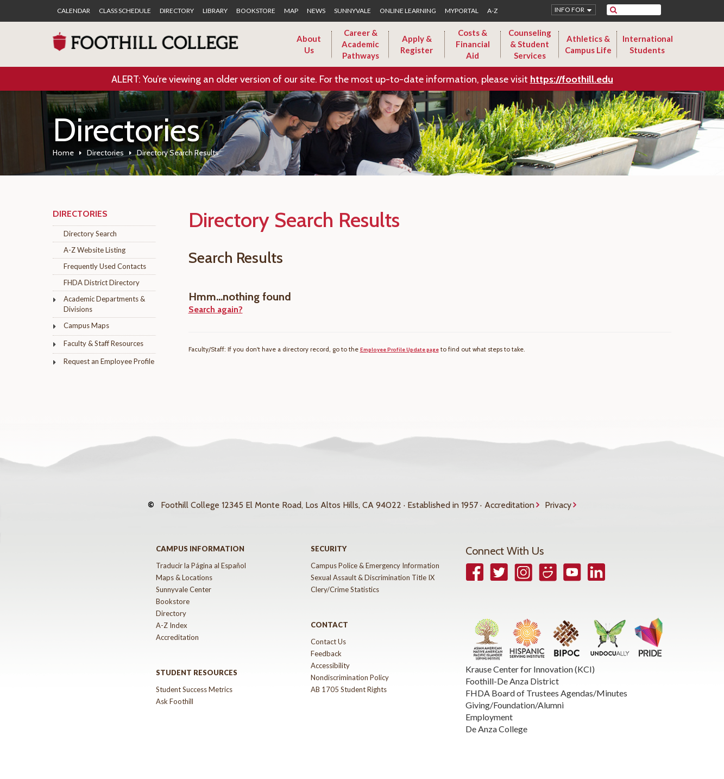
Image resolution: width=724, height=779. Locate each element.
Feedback (326, 642)
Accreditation (509, 499)
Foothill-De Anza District (512, 670)
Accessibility (330, 654)
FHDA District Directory (102, 282)
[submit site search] (613, 9)
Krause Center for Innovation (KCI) (530, 658)
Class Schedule (125, 11)
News (316, 11)
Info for (569, 9)
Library (215, 11)
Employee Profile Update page (399, 350)
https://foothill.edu (571, 79)
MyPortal (462, 11)
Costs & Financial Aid (473, 44)
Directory (177, 11)
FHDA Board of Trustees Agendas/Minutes (546, 682)
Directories (105, 153)
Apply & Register (416, 44)
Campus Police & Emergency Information (375, 554)
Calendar (73, 11)
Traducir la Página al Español (201, 554)
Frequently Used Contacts (105, 266)
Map (291, 11)
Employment (489, 706)
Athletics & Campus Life (588, 44)
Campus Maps (86, 325)
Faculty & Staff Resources (103, 343)
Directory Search (90, 233)
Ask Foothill (174, 690)
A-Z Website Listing (94, 250)
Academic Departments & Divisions (104, 303)
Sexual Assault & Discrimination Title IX (373, 566)
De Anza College (496, 718)
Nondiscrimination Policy (350, 666)
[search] (640, 9)
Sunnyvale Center (183, 578)
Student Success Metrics (194, 678)
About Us (309, 44)
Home (63, 153)
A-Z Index (171, 614)
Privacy (558, 499)
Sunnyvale (352, 11)
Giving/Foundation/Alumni (514, 694)
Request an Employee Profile (109, 361)
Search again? (215, 309)
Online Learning (408, 11)
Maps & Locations (184, 566)
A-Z (492, 11)
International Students (647, 44)
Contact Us (328, 630)
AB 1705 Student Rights (349, 678)
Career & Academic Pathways (360, 44)
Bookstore (255, 11)
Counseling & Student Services (529, 44)
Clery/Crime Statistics (345, 578)
